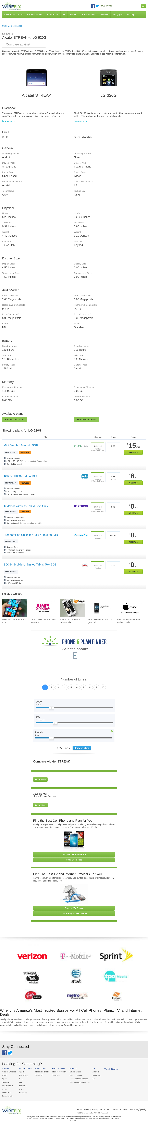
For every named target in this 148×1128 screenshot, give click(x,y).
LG (20, 1082)
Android (95, 1072)
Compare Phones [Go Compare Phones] (74, 860)
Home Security (88, 14)
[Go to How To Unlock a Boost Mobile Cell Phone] (72, 608)
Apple (21, 1072)
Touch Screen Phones (79, 1079)
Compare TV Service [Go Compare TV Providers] (74, 908)
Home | (80, 1109)
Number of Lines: (74, 679)
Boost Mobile (7, 1096)
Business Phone (34, 14)
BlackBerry (23, 1075)
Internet (73, 14)
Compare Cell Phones (12, 26)
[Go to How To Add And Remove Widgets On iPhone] (129, 608)
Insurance (104, 14)
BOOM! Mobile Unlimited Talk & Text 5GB (30, 564)
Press (109, 5)
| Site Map (133, 1109)
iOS (94, 1079)
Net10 (4, 1089)
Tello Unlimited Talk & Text (20, 475)
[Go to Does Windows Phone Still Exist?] (14, 608)
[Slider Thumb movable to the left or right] (51, 709)
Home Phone (52, 14)
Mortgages (118, 14)
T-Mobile (5, 1082)
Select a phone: (75, 649)
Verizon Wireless (9, 1072)
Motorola (23, 1086)
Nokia (21, 1089)
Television (56, 1075)
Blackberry (96, 1075)
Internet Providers (59, 1072)
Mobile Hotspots (42, 1072)
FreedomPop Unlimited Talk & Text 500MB (31, 534)
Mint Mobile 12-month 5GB (21, 445)
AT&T (4, 1075)
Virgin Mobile (7, 1086)
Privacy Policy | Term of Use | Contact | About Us (106, 1109)
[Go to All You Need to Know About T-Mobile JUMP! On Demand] (43, 608)
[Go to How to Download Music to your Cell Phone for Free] (100, 608)
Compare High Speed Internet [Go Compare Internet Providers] (74, 913)
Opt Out (142, 1110)
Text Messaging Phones (79, 1082)
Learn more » (8, 121)
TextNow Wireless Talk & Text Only (26, 506)
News (102, 5)
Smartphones (75, 1072)
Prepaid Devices (76, 1075)
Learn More (40, 779)
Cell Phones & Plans (13, 14)
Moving (130, 14)
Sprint (4, 1079)
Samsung (23, 1093)
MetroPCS (6, 1093)
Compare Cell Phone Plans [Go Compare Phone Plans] (74, 854)
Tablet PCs (39, 1075)
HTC (21, 1079)
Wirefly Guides (111, 1069)
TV (64, 14)
